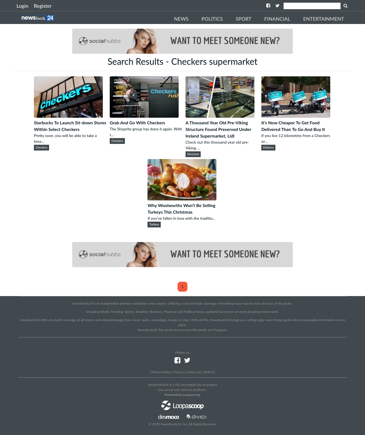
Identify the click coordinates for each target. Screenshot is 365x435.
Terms (178, 372)
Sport (243, 19)
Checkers (41, 147)
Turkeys (154, 224)
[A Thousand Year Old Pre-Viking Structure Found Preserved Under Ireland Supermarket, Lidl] (220, 116)
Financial (277, 19)
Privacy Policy (161, 372)
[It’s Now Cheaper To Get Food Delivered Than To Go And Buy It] (295, 116)
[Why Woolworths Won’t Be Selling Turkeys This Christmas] (181, 198)
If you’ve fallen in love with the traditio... (181, 218)
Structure (193, 154)
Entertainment (323, 19)
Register (43, 6)
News (181, 19)
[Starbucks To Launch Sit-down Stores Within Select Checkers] (68, 116)
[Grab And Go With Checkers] (144, 116)
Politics (212, 19)
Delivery (268, 147)
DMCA (209, 372)
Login (22, 6)
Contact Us (193, 372)
